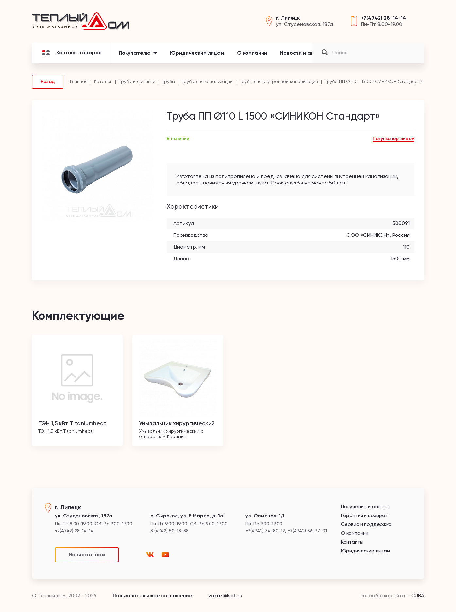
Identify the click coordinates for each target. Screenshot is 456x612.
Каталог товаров (72, 54)
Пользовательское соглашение (152, 596)
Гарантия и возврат (364, 515)
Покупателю (135, 54)
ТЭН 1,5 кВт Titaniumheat (74, 424)
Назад (48, 82)
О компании (252, 54)
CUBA (417, 596)
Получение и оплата (365, 506)
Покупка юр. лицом (393, 140)
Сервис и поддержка (366, 524)
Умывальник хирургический (177, 424)
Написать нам (87, 554)
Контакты (348, 54)
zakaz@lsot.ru (225, 596)
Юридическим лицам (197, 54)
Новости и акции (301, 54)
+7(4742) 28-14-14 (383, 18)
